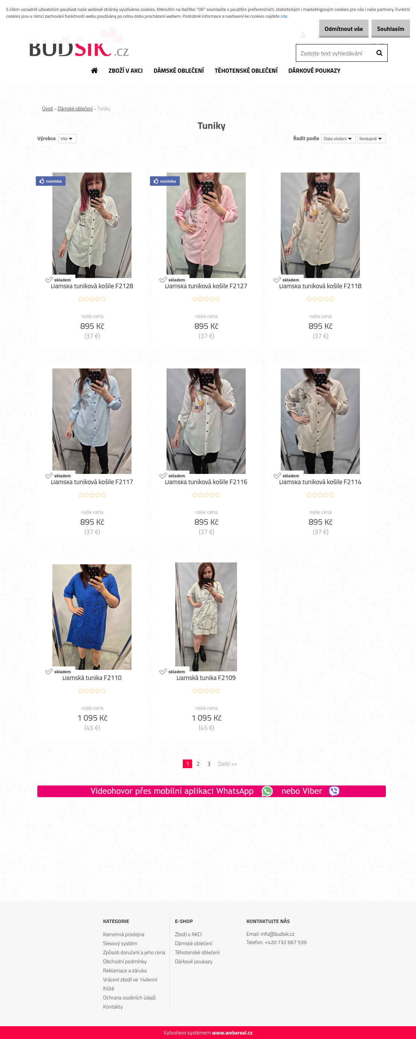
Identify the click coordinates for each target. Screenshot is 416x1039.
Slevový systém (120, 943)
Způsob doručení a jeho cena (134, 952)
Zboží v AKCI (188, 934)
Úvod (47, 108)
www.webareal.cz (232, 1032)
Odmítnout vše (332, 28)
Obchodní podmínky (125, 961)
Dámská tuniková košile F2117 (92, 482)
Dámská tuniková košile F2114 (320, 482)
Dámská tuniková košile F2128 (92, 286)
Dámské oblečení (75, 108)
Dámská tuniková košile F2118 (320, 286)
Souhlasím (387, 28)
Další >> (227, 763)
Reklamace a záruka (125, 970)
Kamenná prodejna (123, 934)
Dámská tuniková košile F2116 (206, 482)
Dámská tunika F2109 (206, 678)
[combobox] (338, 138)
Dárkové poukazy (194, 961)
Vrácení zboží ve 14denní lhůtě (130, 983)
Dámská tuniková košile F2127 (206, 286)
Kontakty (112, 1006)
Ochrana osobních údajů (129, 997)
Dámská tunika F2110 (91, 678)
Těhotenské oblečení (197, 952)
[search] (379, 53)
